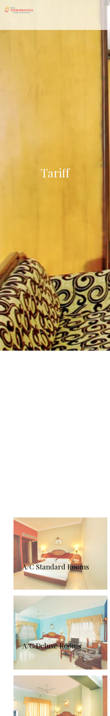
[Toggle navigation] (13, 22)
